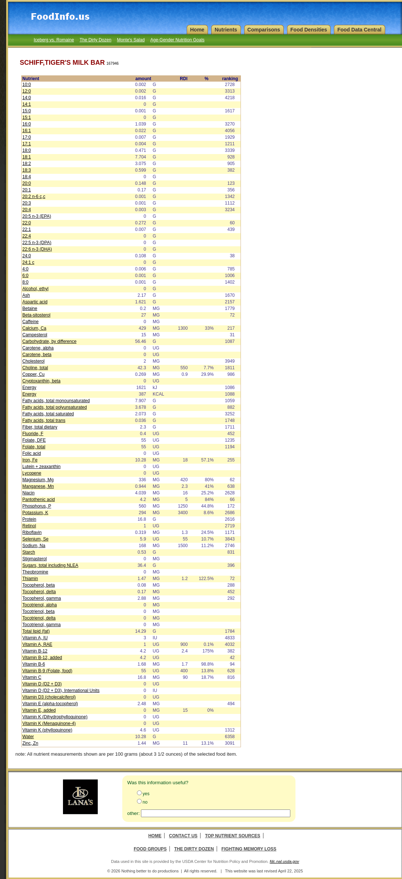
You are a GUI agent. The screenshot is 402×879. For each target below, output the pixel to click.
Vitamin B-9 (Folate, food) (47, 670)
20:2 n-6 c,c (33, 196)
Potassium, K (35, 512)
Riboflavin (32, 532)
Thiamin (30, 578)
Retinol (29, 525)
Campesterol (34, 334)
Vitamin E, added (39, 710)
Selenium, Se (35, 539)
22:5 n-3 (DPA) (36, 242)
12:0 (26, 91)
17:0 (26, 137)
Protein (29, 519)
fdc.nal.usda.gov (284, 861)
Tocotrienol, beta (38, 611)
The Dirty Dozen (95, 39)
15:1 (26, 117)
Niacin (28, 492)
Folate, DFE (34, 440)
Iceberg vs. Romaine (54, 39)
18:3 (26, 170)
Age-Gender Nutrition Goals (177, 39)
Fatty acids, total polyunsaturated (54, 407)
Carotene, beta (36, 354)
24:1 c (28, 262)
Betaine (29, 308)
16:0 (26, 124)
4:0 (25, 269)
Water (28, 736)
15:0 (26, 110)
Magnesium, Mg (37, 479)
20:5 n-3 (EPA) (36, 216)
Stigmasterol (34, 558)
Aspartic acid (35, 301)
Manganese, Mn (38, 486)
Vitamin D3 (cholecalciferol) (49, 697)
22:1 (26, 229)
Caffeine (30, 321)
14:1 (26, 104)
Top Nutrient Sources (232, 835)
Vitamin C (31, 677)
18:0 (26, 150)
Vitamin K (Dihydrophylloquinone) (55, 716)
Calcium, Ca (34, 328)
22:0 (26, 222)
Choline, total (35, 367)
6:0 (25, 275)
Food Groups (150, 849)
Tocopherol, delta (39, 591)
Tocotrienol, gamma (41, 624)
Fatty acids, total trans (43, 420)
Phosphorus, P (36, 506)
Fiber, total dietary (39, 427)
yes (146, 793)
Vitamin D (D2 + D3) (42, 684)
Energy (29, 387)
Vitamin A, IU (35, 637)
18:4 (26, 176)
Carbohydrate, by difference (49, 341)
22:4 (26, 236)
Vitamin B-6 (33, 664)
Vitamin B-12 (34, 651)
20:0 (26, 183)
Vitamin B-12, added (42, 657)
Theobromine (35, 572)
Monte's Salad (131, 39)
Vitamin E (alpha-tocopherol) (50, 703)
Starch (28, 552)
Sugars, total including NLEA (50, 565)
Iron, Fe (29, 460)
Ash (26, 295)
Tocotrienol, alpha (39, 604)
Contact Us (183, 835)
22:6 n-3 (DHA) (37, 249)
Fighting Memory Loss (249, 849)
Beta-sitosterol (36, 315)
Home (154, 835)
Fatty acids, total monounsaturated (56, 400)
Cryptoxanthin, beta (41, 381)
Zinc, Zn (30, 743)
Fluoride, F (32, 433)
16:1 (26, 130)
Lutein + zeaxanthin (41, 466)
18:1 (26, 157)
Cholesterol (33, 361)
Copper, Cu (33, 374)
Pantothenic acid (38, 499)
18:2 (26, 163)
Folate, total (33, 446)
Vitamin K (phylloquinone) (47, 730)
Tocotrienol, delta (39, 618)
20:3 (26, 203)
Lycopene (31, 473)
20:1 (26, 189)
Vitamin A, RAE (37, 644)
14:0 (26, 97)
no (145, 802)
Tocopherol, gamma (41, 598)
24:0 (26, 255)
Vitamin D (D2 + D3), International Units (61, 690)
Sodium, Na (33, 545)
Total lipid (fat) (36, 631)
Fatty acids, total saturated (48, 413)
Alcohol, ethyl (35, 288)
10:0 (26, 84)
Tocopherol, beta (38, 585)
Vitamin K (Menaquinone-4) (49, 723)
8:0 (25, 282)
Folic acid (31, 453)
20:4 (26, 209)
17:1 (26, 143)
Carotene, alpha (37, 348)
